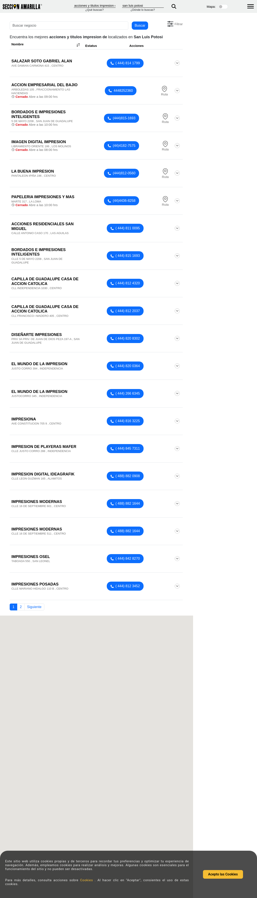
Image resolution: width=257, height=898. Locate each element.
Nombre (46, 45)
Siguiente (34, 607)
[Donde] (143, 5)
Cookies (87, 880)
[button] (174, 24)
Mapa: (211, 6)
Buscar (140, 25)
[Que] (95, 5)
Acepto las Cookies (223, 874)
